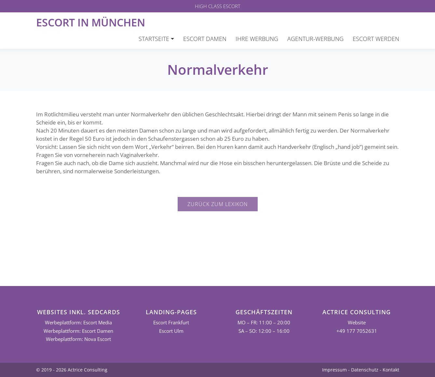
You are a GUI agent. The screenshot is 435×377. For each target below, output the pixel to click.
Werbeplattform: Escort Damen (78, 331)
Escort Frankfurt (171, 322)
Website (357, 322)
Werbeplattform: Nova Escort (78, 339)
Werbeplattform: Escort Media (78, 322)
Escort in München (90, 22)
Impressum (334, 370)
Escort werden (376, 39)
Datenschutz (364, 370)
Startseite (154, 39)
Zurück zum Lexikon (217, 204)
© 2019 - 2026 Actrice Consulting (71, 370)
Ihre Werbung (257, 39)
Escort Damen (204, 39)
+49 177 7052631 (356, 331)
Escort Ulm (171, 331)
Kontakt (391, 370)
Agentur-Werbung (315, 39)
